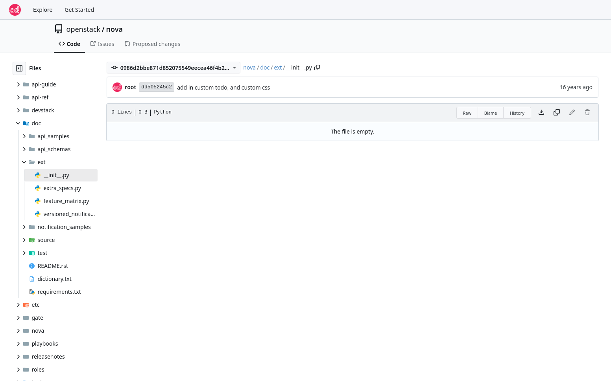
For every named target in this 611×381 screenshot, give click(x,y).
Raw (467, 113)
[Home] (15, 10)
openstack (83, 29)
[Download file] (541, 112)
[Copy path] (317, 67)
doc (265, 67)
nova (114, 29)
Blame (490, 113)
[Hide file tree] (19, 68)
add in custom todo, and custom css (223, 87)
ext (278, 67)
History (517, 113)
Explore (42, 9)
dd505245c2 (156, 87)
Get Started (79, 9)
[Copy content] (556, 112)
